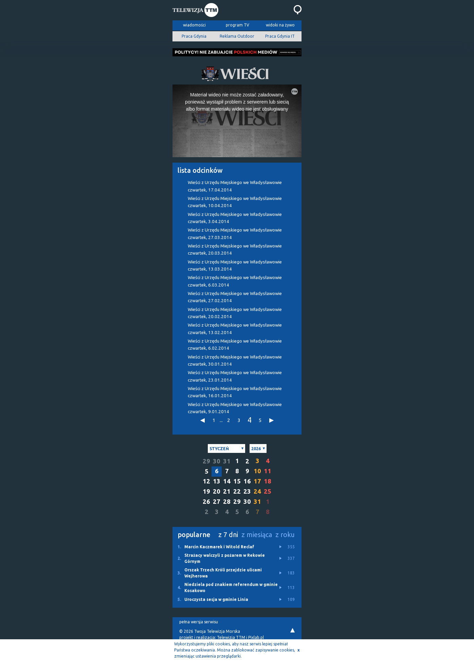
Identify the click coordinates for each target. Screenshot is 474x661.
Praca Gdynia (194, 36)
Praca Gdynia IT (280, 36)
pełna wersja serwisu (198, 622)
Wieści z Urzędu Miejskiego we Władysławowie (235, 186)
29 (206, 461)
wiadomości (194, 25)
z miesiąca (256, 534)
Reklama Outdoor (237, 36)
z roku (285, 534)
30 (216, 461)
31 (227, 461)
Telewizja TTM (231, 637)
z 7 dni (228, 534)
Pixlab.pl (256, 637)
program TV (237, 25)
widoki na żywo (280, 25)
